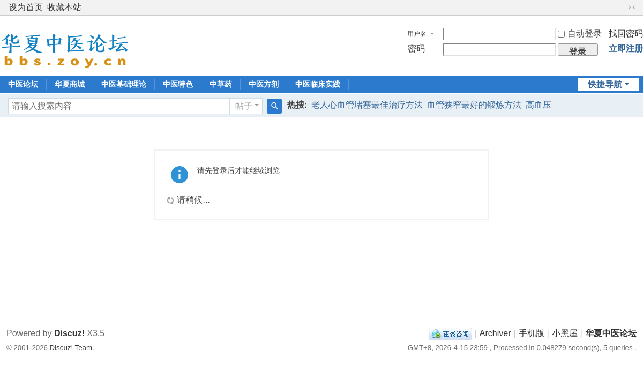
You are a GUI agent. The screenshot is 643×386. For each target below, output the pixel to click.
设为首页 (26, 7)
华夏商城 (70, 84)
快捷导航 (605, 84)
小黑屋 (565, 333)
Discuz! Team (71, 348)
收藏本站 (64, 7)
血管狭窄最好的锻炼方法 (474, 104)
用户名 (417, 34)
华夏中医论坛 (611, 333)
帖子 (243, 105)
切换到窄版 (632, 7)
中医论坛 (23, 84)
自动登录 (580, 33)
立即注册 (626, 48)
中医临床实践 (317, 84)
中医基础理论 (123, 84)
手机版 (531, 333)
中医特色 (178, 84)
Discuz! (69, 333)
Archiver (495, 333)
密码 (416, 48)
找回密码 (626, 33)
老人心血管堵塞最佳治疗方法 (367, 104)
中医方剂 (264, 84)
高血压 (538, 104)
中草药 (221, 84)
